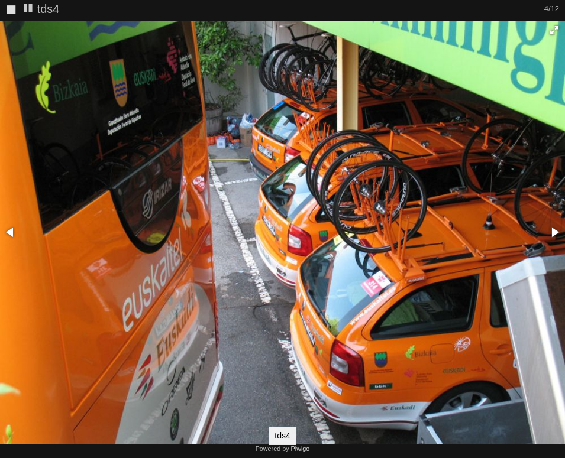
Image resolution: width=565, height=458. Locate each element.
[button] (554, 30)
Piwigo (300, 448)
